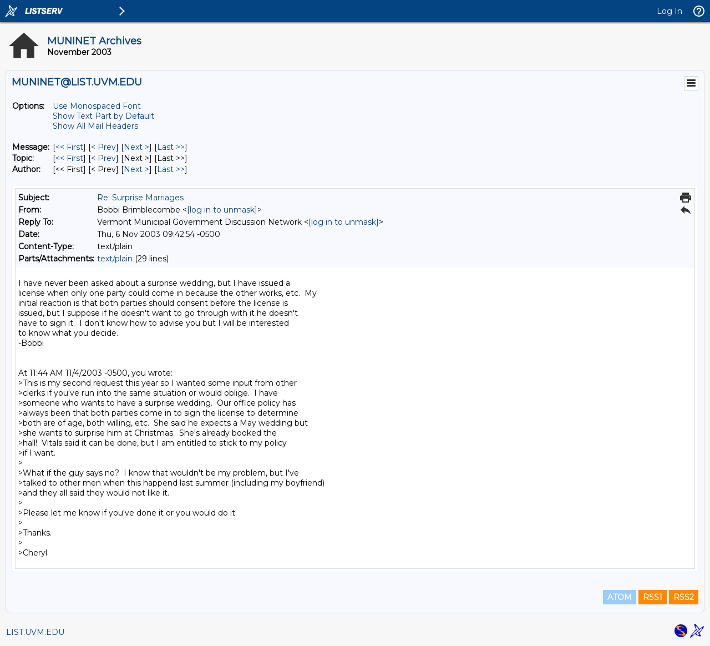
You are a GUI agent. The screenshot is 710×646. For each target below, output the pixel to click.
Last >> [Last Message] (171, 147)
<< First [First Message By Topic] (69, 158)
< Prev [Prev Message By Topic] (103, 158)
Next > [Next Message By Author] (136, 169)
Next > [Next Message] (136, 147)
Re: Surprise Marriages (140, 198)
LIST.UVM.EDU (35, 632)
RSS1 (652, 597)
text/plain (115, 259)
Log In (669, 11)
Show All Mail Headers (95, 126)
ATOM (619, 597)
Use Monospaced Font (97, 106)
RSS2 (683, 597)
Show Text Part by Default (103, 116)
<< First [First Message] (69, 147)
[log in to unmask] (222, 210)
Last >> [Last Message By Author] (171, 169)
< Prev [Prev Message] (103, 147)
